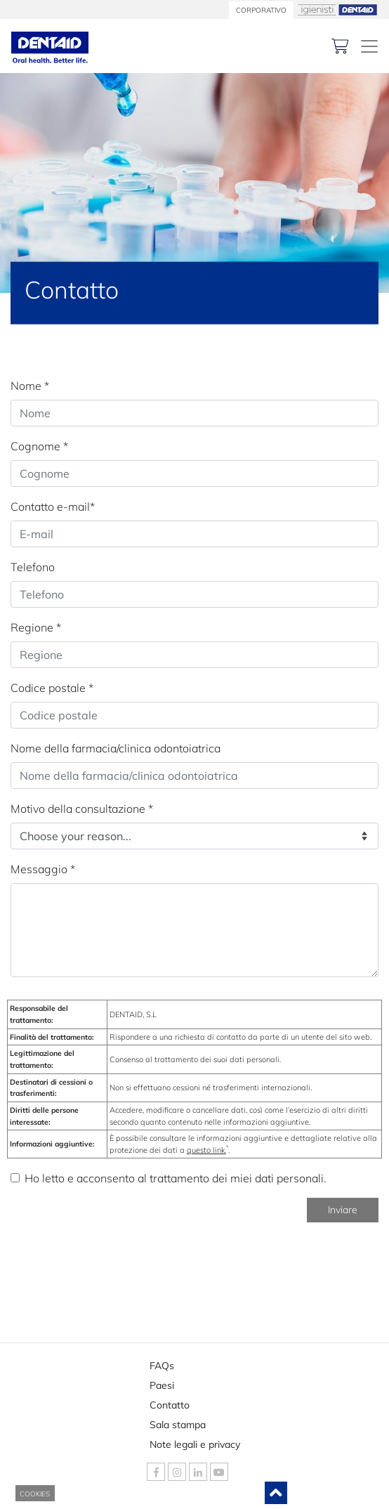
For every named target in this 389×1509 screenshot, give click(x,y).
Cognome (39, 446)
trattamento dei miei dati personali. (238, 1178)
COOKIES (35, 1493)
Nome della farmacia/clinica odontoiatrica (115, 748)
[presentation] (117, 1261)
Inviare (342, 1209)
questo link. (206, 1150)
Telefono (33, 567)
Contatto (174, 1402)
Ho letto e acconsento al (176, 1178)
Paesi (174, 1382)
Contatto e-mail (53, 506)
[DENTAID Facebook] (156, 1472)
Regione (36, 627)
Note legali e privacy (195, 1441)
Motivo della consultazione (82, 809)
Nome (30, 386)
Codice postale (52, 688)
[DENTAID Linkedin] (198, 1472)
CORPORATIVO (261, 10)
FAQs (174, 1363)
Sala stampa (178, 1422)
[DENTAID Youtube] (219, 1472)
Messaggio (43, 869)
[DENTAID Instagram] (177, 1472)
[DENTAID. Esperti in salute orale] (369, 46)
